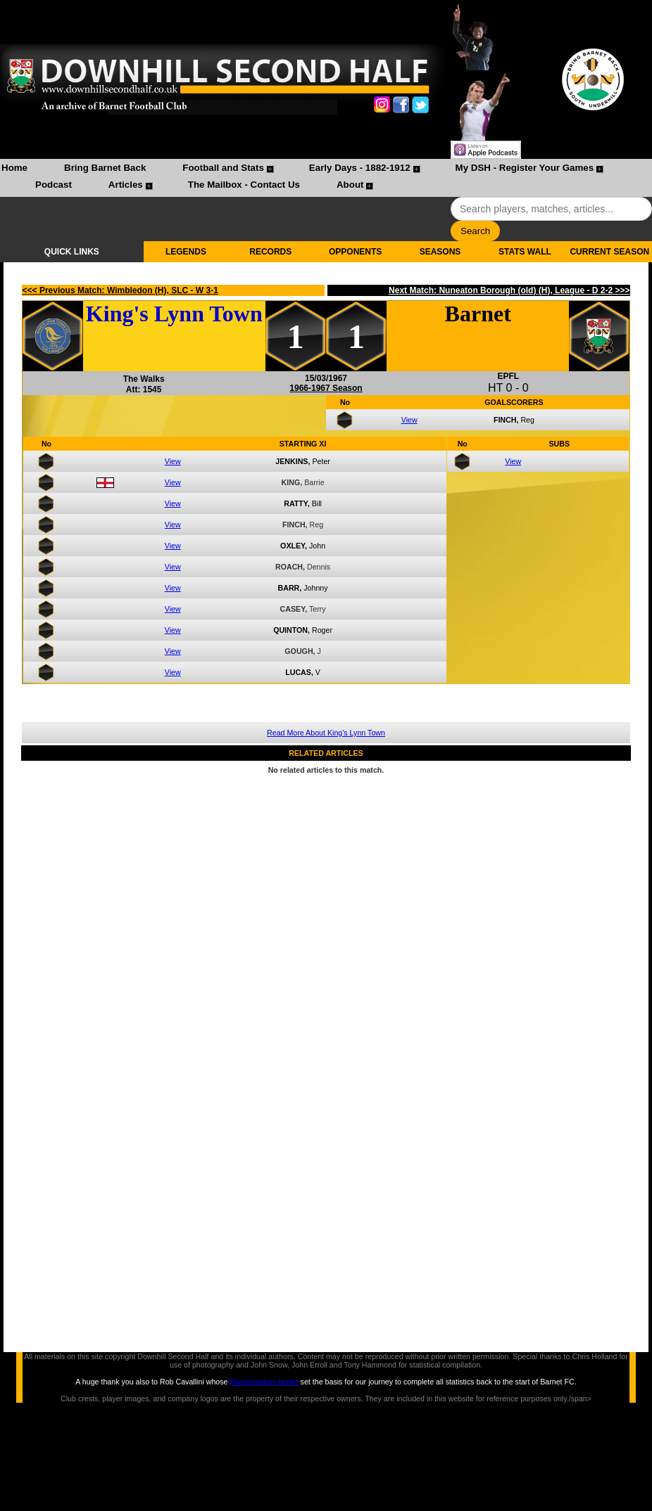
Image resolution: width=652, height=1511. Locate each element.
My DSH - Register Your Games (525, 167)
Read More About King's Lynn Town (326, 732)
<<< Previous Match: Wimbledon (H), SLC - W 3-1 (120, 290)
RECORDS (270, 252)
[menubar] (326, 178)
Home (14, 167)
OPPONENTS (355, 252)
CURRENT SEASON (609, 252)
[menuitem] (14, 169)
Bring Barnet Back (105, 167)
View (409, 420)
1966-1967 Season (325, 388)
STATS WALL (525, 252)
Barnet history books (264, 1381)
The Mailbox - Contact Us (244, 184)
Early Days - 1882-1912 (359, 167)
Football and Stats (223, 167)
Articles (125, 184)
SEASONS (440, 252)
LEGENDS (185, 252)
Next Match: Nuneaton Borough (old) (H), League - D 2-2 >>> (509, 290)
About (350, 184)
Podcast (53, 184)
